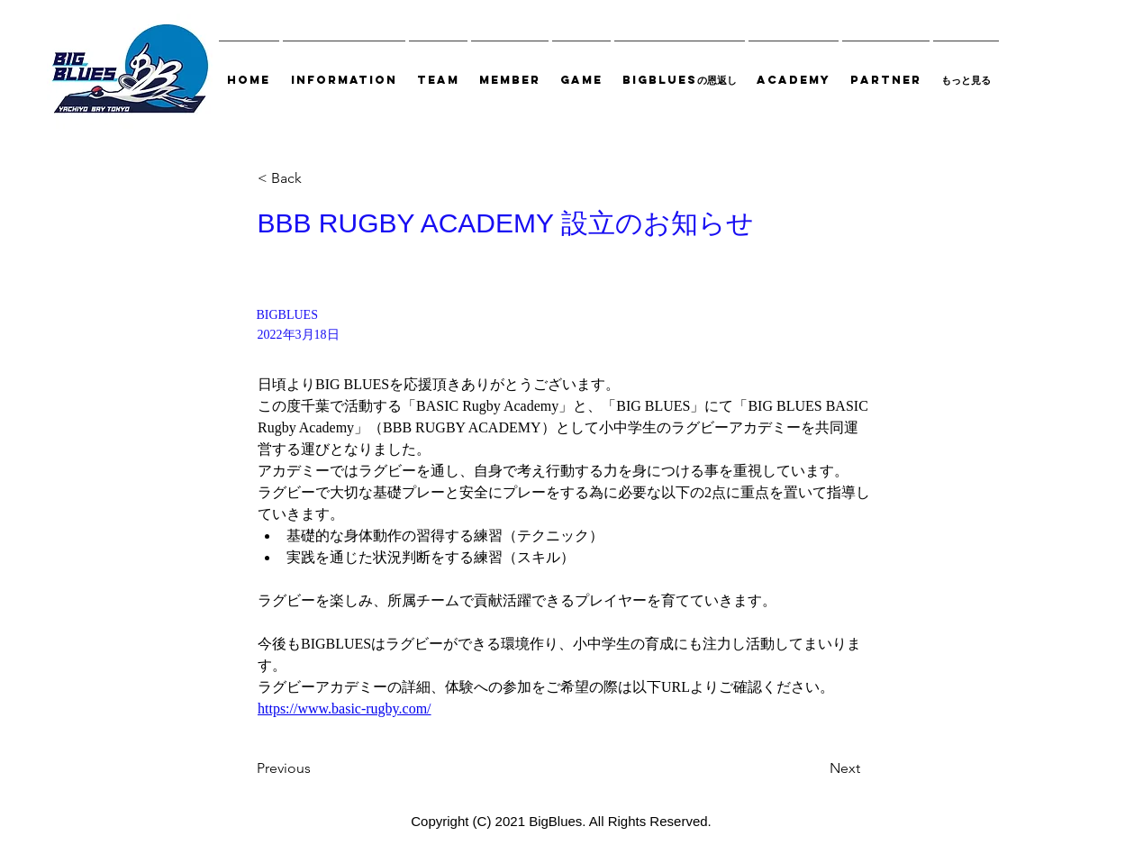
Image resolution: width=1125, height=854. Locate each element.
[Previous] (316, 768)
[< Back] (317, 179)
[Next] (815, 768)
